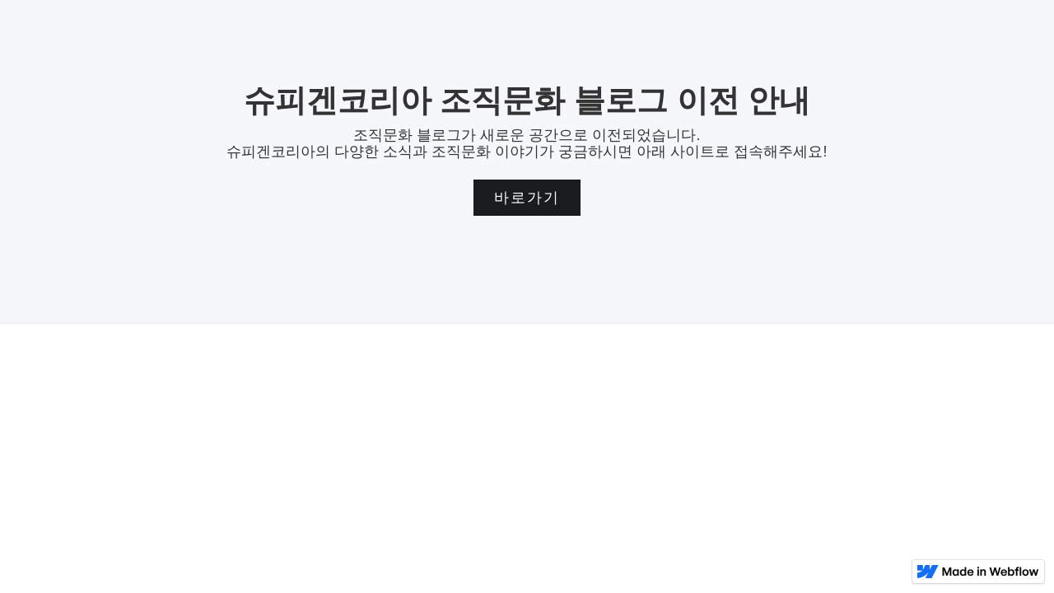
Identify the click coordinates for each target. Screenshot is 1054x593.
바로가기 (527, 197)
